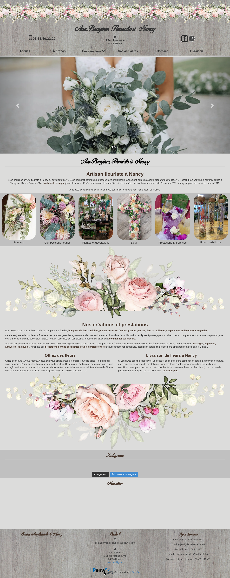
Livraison (196, 51)
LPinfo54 (134, 572)
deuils (24, 346)
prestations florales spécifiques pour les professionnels (75, 346)
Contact (162, 51)
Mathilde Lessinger (53, 183)
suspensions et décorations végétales (186, 330)
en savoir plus (170, 370)
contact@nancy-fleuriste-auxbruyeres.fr (115, 543)
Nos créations (93, 51)
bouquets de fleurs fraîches (83, 330)
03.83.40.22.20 (44, 38)
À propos (59, 51)
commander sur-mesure (122, 338)
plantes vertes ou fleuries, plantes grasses (122, 330)
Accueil (25, 51)
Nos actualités (128, 51)
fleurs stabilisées (156, 330)
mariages (198, 343)
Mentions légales (115, 562)
